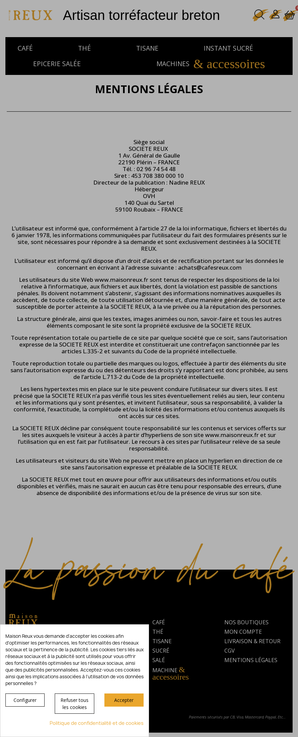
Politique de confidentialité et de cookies (97, 723)
